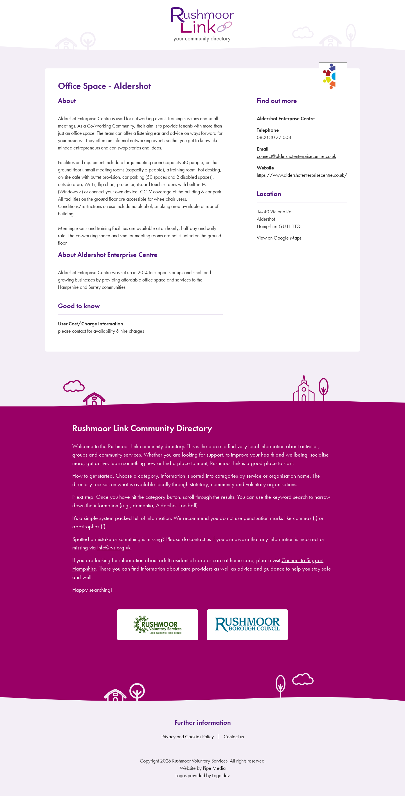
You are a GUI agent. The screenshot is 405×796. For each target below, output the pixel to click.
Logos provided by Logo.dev (203, 775)
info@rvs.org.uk (113, 547)
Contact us (234, 736)
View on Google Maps (279, 237)
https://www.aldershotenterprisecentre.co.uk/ (302, 175)
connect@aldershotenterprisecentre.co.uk (296, 156)
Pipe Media (214, 768)
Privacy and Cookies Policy (187, 736)
